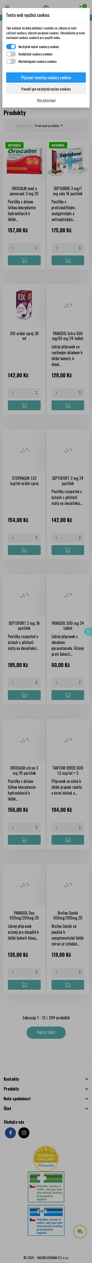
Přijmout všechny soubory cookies (46, 77)
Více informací (46, 100)
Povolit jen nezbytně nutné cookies (46, 89)
